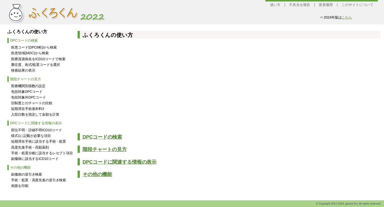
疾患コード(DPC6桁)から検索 (34, 47)
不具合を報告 (299, 5)
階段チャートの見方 (25, 79)
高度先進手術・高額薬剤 (30, 147)
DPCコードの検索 (24, 40)
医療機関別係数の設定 (28, 86)
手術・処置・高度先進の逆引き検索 (38, 180)
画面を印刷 (19, 186)
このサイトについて (357, 5)
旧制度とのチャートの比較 (31, 103)
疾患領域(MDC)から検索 (29, 53)
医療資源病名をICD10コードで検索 (38, 59)
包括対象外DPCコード (28, 97)
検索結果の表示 (23, 70)
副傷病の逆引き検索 (26, 174)
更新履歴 (326, 5)
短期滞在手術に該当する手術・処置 (38, 141)
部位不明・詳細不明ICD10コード (36, 130)
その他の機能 (20, 167)
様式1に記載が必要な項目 (31, 136)
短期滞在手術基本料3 (27, 109)
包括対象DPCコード (26, 92)
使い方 (275, 5)
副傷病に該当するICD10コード (34, 159)
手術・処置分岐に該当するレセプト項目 (42, 153)
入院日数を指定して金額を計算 (35, 114)
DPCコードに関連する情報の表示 (36, 123)
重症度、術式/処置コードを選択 (35, 65)
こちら (346, 17)
